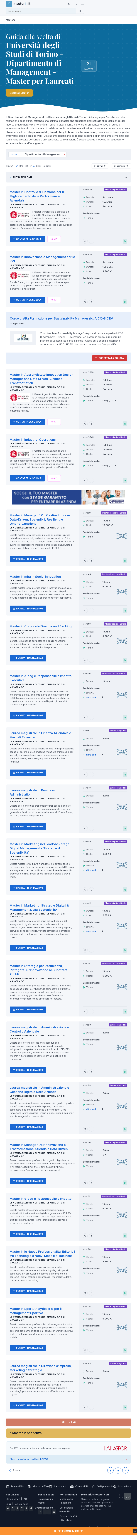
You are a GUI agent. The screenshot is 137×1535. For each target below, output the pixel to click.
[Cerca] (80, 11)
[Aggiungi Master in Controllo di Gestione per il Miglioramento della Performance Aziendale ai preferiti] (85, 241)
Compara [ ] (121, 166)
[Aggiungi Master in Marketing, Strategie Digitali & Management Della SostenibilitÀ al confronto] (91, 950)
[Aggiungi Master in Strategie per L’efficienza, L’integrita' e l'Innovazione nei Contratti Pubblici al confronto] (91, 1011)
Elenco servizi (13, 1499)
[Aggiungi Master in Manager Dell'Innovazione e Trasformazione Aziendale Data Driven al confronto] (91, 1182)
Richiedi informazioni (28, 559)
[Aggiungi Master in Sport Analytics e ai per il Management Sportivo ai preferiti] (85, 1350)
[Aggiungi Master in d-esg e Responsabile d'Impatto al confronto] (91, 1235)
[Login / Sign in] (76, 4)
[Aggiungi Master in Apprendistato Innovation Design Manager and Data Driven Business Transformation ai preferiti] (85, 423)
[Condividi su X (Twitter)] (125, 1470)
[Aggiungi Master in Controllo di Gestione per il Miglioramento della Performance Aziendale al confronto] (91, 241)
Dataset (64, 1516)
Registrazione (21, 1504)
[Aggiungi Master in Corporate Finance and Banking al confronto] (91, 660)
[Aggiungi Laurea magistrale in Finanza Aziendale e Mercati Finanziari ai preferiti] (85, 774)
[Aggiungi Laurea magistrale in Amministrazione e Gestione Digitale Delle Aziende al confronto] (91, 1129)
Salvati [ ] (100, 166)
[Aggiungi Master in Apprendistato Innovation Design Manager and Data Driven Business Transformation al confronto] (91, 423)
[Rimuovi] (65, 154)
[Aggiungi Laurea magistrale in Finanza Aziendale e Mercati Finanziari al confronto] (91, 774)
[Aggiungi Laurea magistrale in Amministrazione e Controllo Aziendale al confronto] (91, 1071)
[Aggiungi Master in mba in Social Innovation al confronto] (91, 610)
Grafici (73, 1516)
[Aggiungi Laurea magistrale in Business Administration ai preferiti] (85, 828)
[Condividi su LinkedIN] (118, 1470)
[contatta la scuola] (68, 497)
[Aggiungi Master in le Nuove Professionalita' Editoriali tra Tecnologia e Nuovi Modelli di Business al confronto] (91, 1293)
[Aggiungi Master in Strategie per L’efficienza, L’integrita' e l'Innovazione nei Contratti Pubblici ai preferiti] (85, 1011)
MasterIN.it (17, 1486)
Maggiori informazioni (13, 1532)
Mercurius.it (124, 1486)
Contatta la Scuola (27, 239)
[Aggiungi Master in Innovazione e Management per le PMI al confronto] (91, 301)
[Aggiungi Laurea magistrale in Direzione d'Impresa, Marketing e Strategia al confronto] (91, 1407)
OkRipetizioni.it (105, 1486)
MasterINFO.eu (41, 1486)
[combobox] (42, 11)
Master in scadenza (27, 1433)
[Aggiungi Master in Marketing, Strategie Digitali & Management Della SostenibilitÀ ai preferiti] (85, 950)
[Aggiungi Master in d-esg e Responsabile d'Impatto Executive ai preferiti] (85, 717)
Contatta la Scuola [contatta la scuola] (109, 358)
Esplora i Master (19, 92)
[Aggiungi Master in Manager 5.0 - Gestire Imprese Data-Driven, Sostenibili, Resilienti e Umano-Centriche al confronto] (91, 560)
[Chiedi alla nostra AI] (54, 239)
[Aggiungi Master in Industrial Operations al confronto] (91, 480)
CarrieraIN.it (82, 1486)
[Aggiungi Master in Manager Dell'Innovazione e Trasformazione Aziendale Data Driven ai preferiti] (85, 1182)
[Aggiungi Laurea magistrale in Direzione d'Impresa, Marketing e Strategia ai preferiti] (85, 1407)
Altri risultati (68, 1422)
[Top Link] (82, 4)
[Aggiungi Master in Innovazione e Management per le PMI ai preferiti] (85, 301)
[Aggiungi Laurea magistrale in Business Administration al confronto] (91, 828)
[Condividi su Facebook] (110, 1470)
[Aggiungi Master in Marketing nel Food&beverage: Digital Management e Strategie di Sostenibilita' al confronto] (91, 889)
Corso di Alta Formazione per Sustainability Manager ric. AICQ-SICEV (61, 318)
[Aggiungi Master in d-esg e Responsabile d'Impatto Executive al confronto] (91, 717)
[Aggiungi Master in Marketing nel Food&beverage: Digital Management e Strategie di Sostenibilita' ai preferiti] (85, 889)
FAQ (25, 1499)
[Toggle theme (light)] (69, 4)
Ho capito (127, 1530)
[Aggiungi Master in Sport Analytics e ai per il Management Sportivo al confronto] (91, 1350)
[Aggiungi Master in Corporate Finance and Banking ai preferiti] (85, 660)
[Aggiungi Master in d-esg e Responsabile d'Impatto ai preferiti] (85, 1235)
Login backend (46, 1507)
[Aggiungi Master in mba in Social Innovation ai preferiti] (85, 610)
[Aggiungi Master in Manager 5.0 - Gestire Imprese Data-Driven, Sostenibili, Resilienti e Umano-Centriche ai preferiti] (85, 560)
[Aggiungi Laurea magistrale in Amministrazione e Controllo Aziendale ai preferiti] (85, 1071)
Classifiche (66, 1520)
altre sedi (91, 697)
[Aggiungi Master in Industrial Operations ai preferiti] (85, 480)
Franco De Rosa (92, 1509)
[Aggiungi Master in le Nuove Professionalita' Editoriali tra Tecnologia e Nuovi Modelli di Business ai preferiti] (85, 1293)
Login (9, 1504)
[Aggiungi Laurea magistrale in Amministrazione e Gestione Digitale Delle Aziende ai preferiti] (85, 1129)
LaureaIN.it (60, 1486)
